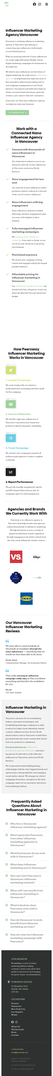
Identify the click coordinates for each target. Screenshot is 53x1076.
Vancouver (16, 1006)
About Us (15, 1026)
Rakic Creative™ (27, 1069)
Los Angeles (17, 1012)
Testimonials (17, 1029)
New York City (18, 1009)
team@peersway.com (19, 1052)
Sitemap (14, 1058)
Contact (15, 1035)
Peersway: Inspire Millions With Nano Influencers (6, 4)
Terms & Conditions (19, 1061)
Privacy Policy (24, 1058)
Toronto (15, 1003)
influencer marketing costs (29, 286)
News (14, 1032)
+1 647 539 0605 (17, 1049)
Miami (14, 1015)
